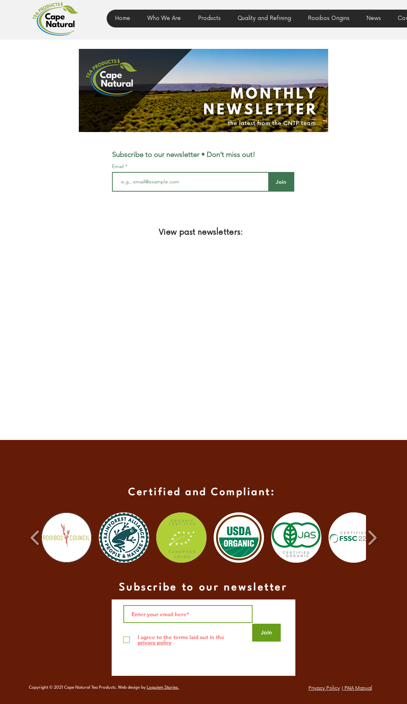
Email (118, 166)
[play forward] (372, 537)
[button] (373, 18)
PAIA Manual (357, 688)
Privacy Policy (324, 688)
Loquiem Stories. (163, 687)
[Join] (281, 182)
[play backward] (35, 537)
